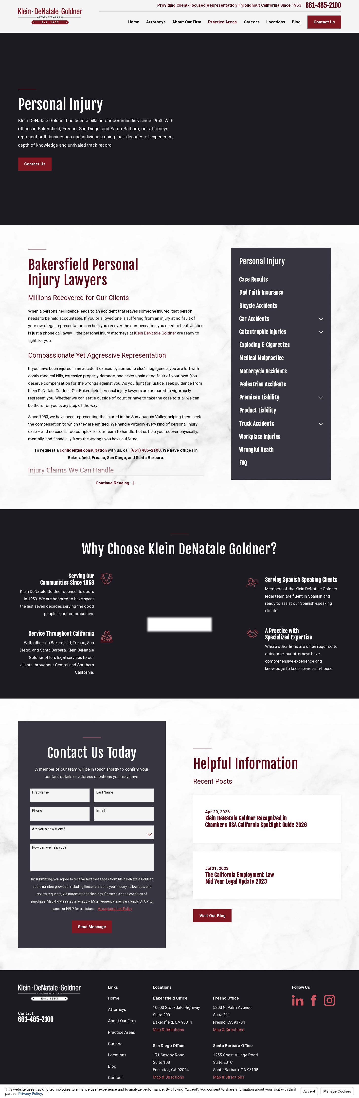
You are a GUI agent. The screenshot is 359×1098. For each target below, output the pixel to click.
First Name (38, 792)
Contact (115, 1077)
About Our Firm (122, 1020)
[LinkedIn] (298, 1000)
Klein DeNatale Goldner (155, 333)
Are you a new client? (46, 829)
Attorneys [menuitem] (155, 22)
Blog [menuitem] (296, 22)
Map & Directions (168, 1029)
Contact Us (324, 22)
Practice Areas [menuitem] (222, 22)
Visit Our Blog (215, 915)
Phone (35, 810)
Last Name (103, 792)
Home (113, 998)
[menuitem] (281, 279)
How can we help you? (47, 847)
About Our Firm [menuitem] (186, 22)
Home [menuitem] (133, 22)
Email (99, 810)
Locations (117, 1055)
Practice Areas (121, 1032)
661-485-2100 (323, 5)
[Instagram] (329, 1000)
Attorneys (117, 1009)
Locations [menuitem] (275, 22)
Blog (112, 1066)
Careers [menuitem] (251, 22)
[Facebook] (314, 1000)
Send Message (90, 926)
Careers (115, 1043)
